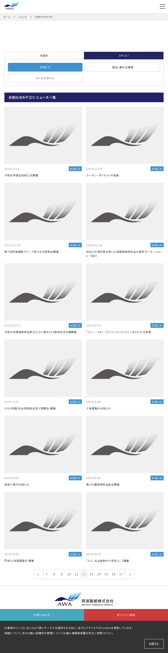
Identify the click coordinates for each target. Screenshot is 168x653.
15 (106, 574)
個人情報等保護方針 (78, 633)
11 (76, 574)
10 (69, 574)
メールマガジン (45, 78)
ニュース (23, 16)
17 (121, 574)
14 (99, 574)
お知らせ (45, 67)
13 (91, 574)
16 (114, 574)
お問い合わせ (42, 615)
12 (84, 574)
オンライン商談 (126, 615)
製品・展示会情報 (122, 67)
